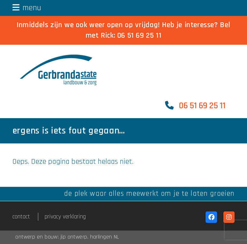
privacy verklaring (65, 217)
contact (21, 217)
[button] (26, 8)
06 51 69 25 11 (139, 35)
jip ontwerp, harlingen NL (90, 236)
